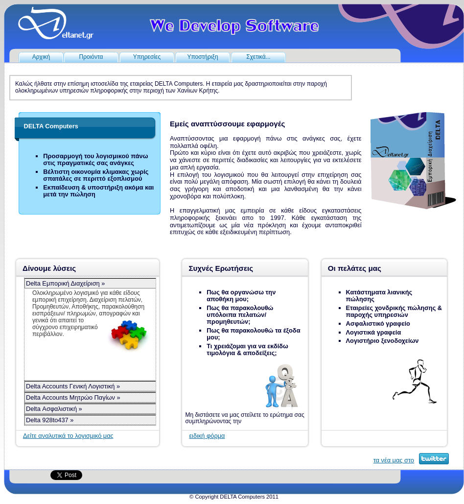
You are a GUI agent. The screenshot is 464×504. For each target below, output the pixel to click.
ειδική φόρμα (207, 435)
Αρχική (41, 56)
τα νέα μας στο (393, 460)
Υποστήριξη (202, 56)
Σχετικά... (258, 56)
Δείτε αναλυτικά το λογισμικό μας (68, 435)
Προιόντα (91, 56)
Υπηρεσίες (147, 56)
